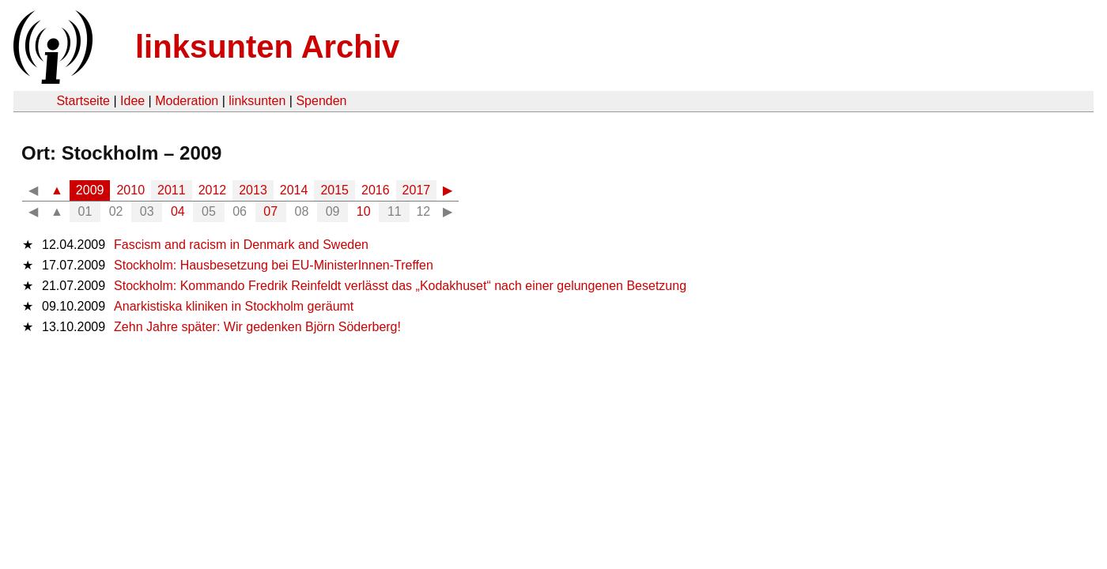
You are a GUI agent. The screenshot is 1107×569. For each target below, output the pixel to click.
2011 (171, 190)
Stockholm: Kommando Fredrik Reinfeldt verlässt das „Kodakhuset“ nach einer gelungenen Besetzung (400, 285)
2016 (375, 190)
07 (270, 211)
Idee (132, 100)
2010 (130, 190)
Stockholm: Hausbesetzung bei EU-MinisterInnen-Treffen (273, 265)
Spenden (321, 100)
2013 (253, 190)
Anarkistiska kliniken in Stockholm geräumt (233, 306)
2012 (212, 190)
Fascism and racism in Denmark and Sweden (241, 244)
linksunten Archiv (267, 46)
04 (178, 211)
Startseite (83, 100)
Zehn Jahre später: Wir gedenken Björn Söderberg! (257, 326)
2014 (294, 190)
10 (364, 211)
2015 (334, 190)
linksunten (257, 100)
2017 (416, 190)
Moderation (186, 100)
